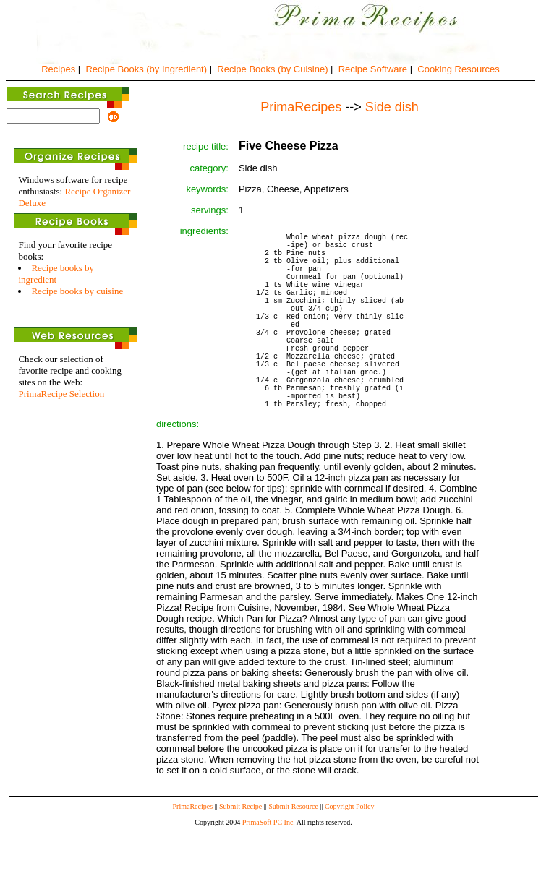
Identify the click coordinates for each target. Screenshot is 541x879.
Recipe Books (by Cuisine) (272, 69)
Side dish (392, 107)
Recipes (58, 69)
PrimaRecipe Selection (61, 393)
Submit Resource (293, 856)
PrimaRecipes (193, 856)
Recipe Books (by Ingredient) (146, 69)
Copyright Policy (350, 856)
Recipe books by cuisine (77, 291)
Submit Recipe (240, 856)
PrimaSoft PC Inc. (268, 872)
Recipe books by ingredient (56, 273)
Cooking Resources (458, 69)
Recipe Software (372, 69)
